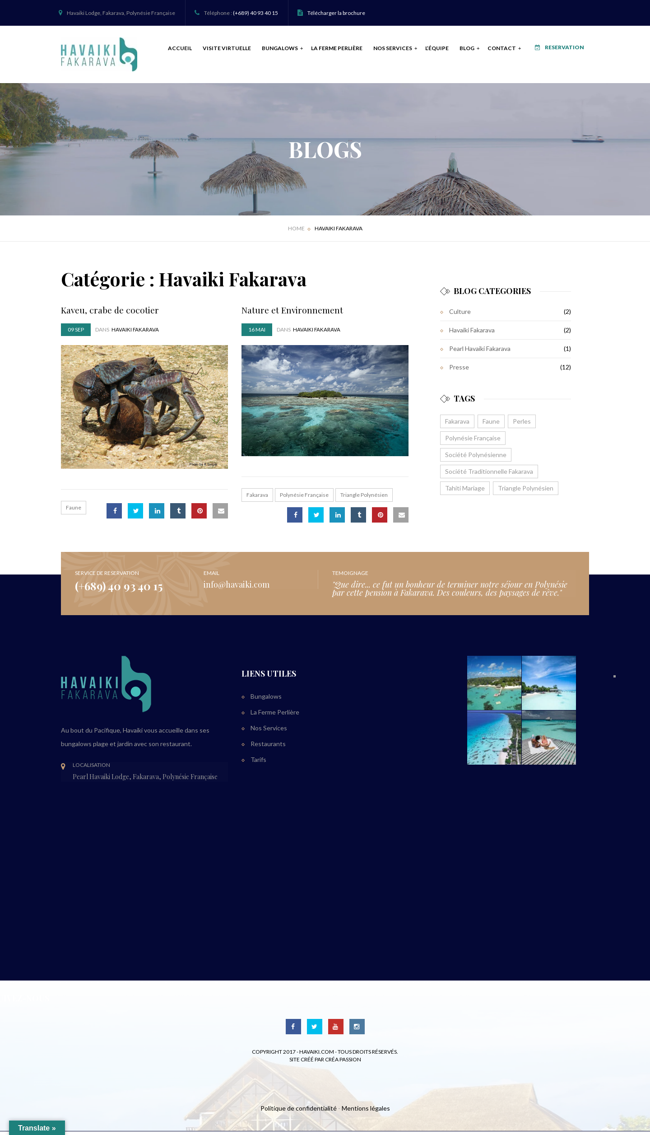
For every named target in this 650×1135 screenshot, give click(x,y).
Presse (459, 370)
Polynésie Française (304, 498)
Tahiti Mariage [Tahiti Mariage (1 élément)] (465, 491)
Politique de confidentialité (298, 1112)
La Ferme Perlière (327, 50)
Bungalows (270, 50)
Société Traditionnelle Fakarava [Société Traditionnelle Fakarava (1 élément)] (489, 475)
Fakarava (257, 498)
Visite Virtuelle (217, 50)
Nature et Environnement (293, 313)
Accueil (170, 50)
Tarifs (258, 762)
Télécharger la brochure (336, 12)
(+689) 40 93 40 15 (255, 12)
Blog (458, 50)
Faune (73, 511)
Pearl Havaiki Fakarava (480, 352)
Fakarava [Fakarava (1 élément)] (457, 425)
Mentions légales (366, 1112)
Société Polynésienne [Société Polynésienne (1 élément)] (475, 458)
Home (296, 232)
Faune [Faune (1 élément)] (491, 425)
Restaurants (268, 747)
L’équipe (427, 50)
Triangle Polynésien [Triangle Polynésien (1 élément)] (525, 491)
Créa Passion (343, 1062)
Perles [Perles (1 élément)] (522, 425)
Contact (492, 50)
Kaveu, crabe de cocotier (111, 313)
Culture (460, 315)
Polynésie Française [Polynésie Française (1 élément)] (473, 441)
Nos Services (384, 50)
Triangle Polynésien (364, 498)
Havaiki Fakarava (472, 333)
